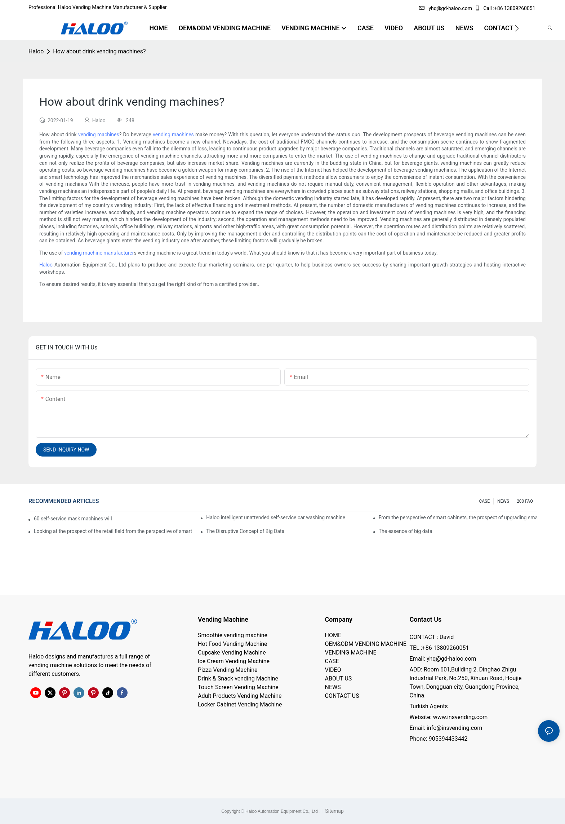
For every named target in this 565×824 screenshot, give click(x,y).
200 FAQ (525, 501)
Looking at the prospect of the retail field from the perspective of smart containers (113, 531)
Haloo (36, 51)
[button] (517, 28)
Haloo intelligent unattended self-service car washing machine (275, 517)
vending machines (98, 134)
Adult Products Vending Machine (239, 695)
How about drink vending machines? (99, 51)
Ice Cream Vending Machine (234, 661)
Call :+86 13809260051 (506, 8)
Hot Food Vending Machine (232, 643)
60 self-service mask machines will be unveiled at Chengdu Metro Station (73, 518)
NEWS (503, 501)
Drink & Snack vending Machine (238, 678)
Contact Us (426, 619)
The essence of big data (405, 531)
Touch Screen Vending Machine (238, 687)
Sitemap (334, 811)
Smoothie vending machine (232, 635)
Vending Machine (223, 619)
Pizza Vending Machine (227, 669)
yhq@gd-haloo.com (445, 8)
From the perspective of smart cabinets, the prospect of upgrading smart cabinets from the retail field (458, 517)
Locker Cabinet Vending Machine (240, 704)
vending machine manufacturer (99, 253)
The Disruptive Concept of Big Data (245, 531)
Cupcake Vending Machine (232, 652)
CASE (484, 501)
